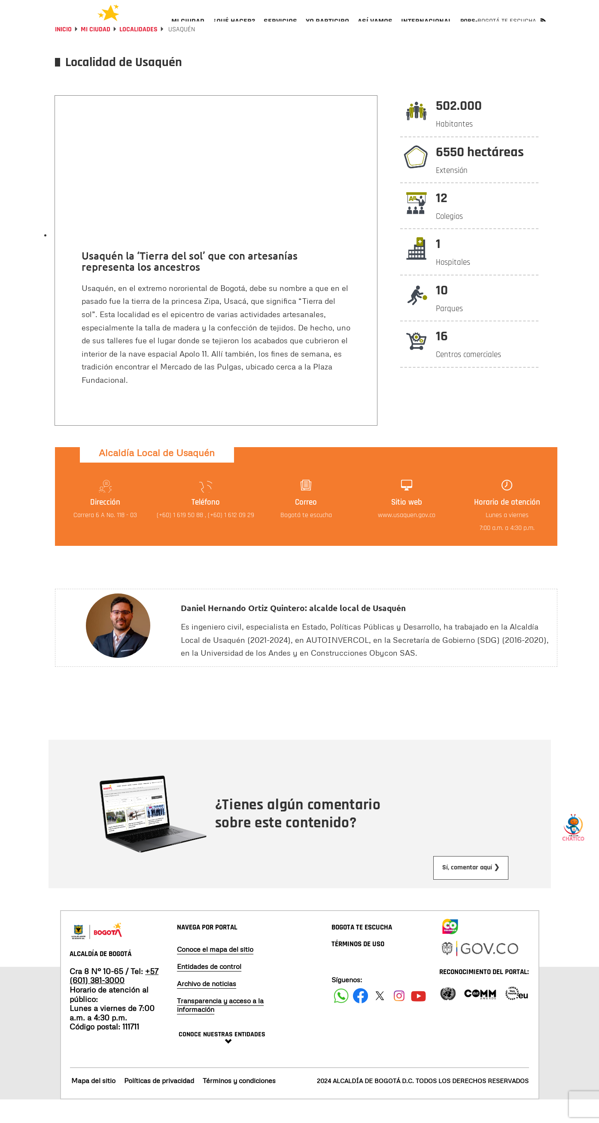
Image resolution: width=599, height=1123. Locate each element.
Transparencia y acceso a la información (220, 1027)
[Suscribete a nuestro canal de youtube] (418, 1018)
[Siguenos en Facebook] (341, 1018)
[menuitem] (188, 28)
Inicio (63, 52)
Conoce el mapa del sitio (215, 972)
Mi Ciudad (95, 52)
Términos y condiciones (239, 1103)
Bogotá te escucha (306, 538)
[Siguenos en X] (379, 1018)
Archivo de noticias (206, 1006)
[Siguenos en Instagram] (399, 1018)
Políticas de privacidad (159, 1103)
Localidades (138, 52)
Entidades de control (209, 989)
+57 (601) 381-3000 (114, 999)
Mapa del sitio (93, 1103)
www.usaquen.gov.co (406, 538)
